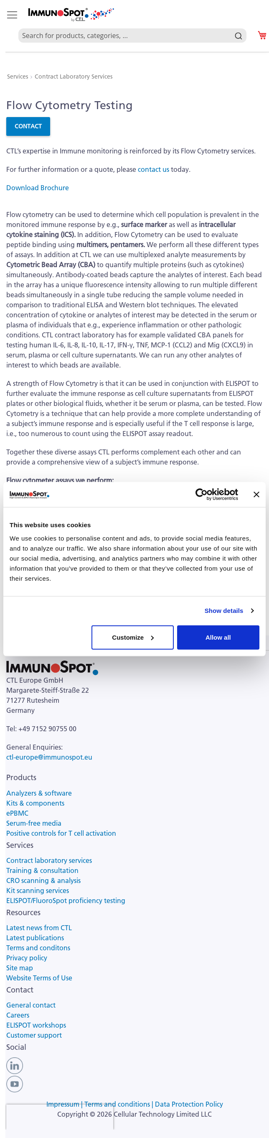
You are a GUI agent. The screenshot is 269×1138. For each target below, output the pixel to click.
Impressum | (65, 1104)
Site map (19, 968)
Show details (224, 610)
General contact (31, 1005)
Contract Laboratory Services (73, 76)
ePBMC (17, 813)
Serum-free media (33, 823)
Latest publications (35, 938)
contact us (153, 169)
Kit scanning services (37, 890)
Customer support (34, 1035)
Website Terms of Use (39, 978)
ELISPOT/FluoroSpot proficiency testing (65, 900)
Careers (17, 1015)
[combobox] (132, 26)
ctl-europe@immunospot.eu (49, 757)
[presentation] (59, 1117)
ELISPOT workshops (36, 1025)
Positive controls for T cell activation (61, 833)
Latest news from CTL (39, 928)
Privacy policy (26, 958)
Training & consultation (42, 870)
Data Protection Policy (189, 1104)
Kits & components (35, 803)
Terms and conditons (38, 948)
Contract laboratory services (49, 860)
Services (18, 76)
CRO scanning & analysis (43, 880)
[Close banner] (256, 495)
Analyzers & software (39, 793)
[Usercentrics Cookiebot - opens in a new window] (201, 494)
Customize (133, 636)
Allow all (218, 636)
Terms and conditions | (119, 1104)
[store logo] (70, 15)
